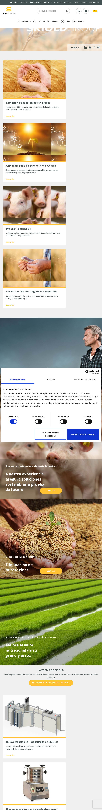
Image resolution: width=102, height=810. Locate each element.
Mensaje (8, 721)
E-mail (39, 711)
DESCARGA (47, 2)
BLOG (77, 2)
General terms (9, 767)
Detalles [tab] (51, 380)
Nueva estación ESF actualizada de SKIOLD (24, 785)
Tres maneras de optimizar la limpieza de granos (27, 803)
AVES (65, 21)
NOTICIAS (14, 2)
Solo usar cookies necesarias (50, 434)
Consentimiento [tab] (17, 380)
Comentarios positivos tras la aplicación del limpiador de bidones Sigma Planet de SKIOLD (26, 798)
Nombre (8, 711)
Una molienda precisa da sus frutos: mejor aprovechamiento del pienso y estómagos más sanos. (26, 791)
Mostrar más (51, 687)
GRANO (39, 21)
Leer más (10, 111)
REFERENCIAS (35, 2)
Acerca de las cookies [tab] (84, 380)
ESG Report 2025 (58, 774)
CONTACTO (94, 2)
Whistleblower (9, 774)
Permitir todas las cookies (83, 434)
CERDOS (78, 21)
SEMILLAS (24, 21)
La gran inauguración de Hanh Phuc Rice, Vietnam (27, 807)
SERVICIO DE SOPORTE (63, 2)
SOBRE (84, 2)
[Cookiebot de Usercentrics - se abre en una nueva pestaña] (87, 372)
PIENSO (53, 21)
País (70, 711)
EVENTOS (24, 2)
